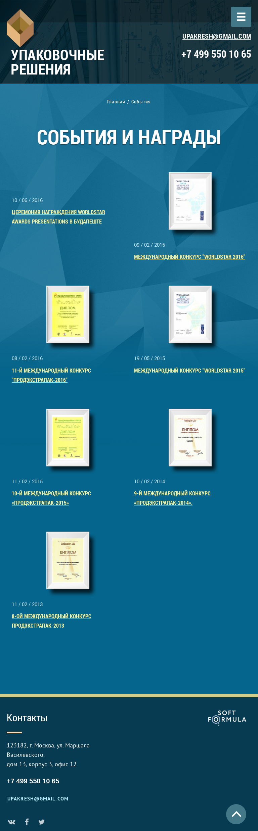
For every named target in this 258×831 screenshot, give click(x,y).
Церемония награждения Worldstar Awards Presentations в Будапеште (58, 216)
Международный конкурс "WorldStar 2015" (189, 370)
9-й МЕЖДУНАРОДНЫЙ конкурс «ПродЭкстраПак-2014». (172, 498)
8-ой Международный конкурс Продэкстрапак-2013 (51, 621)
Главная (116, 101)
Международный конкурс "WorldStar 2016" (189, 256)
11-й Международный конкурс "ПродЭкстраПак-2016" (51, 375)
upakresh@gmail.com (216, 36)
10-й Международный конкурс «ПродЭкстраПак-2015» (51, 498)
